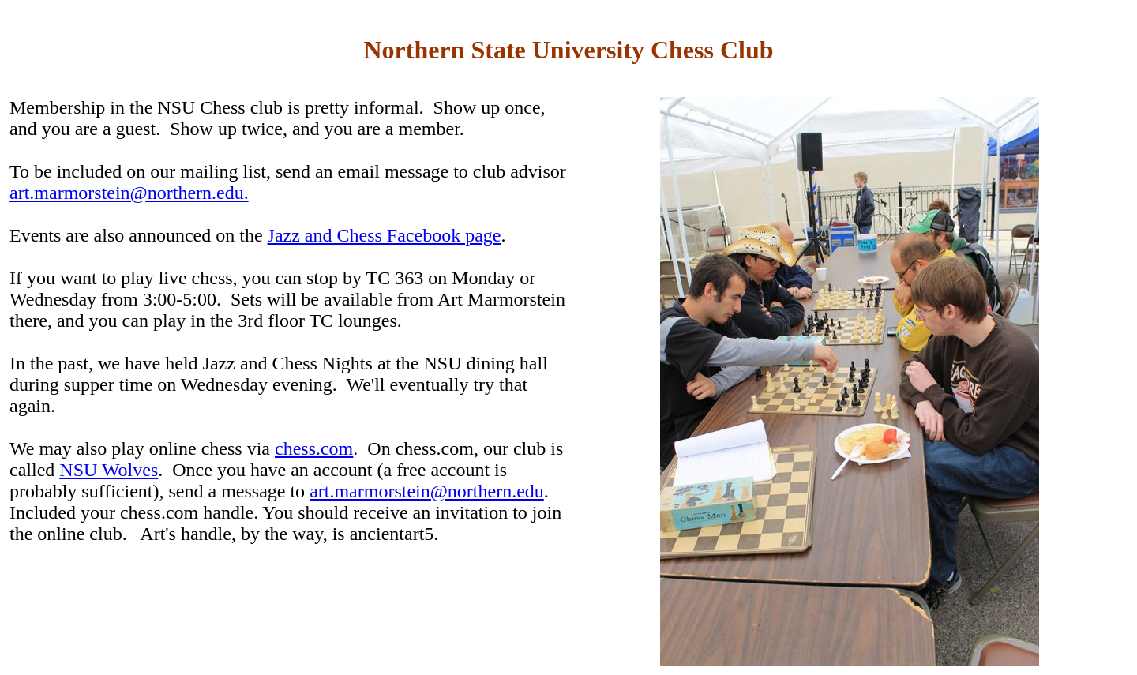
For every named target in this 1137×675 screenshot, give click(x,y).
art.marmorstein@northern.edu (427, 491)
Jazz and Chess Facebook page (384, 235)
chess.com (314, 448)
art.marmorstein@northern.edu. (129, 192)
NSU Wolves (108, 469)
